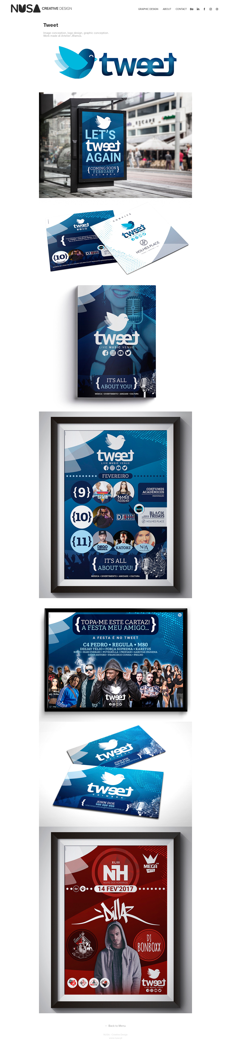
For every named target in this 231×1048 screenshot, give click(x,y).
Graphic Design (148, 9)
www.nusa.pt (115, 1038)
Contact (181, 9)
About (167, 9)
